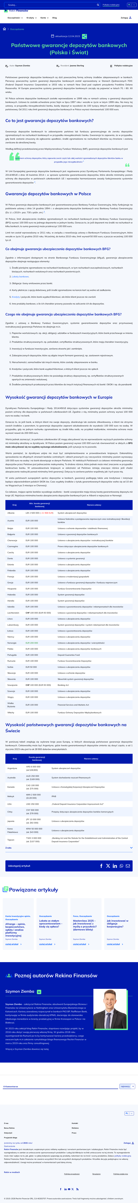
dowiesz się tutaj (40, 1049)
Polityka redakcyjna (111, 5)
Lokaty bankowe (20, 276)
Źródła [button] (8, 848)
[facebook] (61, 1189)
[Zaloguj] (126, 17)
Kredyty (16, 296)
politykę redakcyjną (122, 1156)
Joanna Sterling (77, 65)
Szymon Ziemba (22, 65)
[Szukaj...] (52, 5)
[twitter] (73, 1189)
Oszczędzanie (17, 29)
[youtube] (69, 1189)
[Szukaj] (98, 5)
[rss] (77, 1189)
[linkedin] (65, 1189)
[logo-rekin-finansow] (16, 9)
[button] (84, 36)
